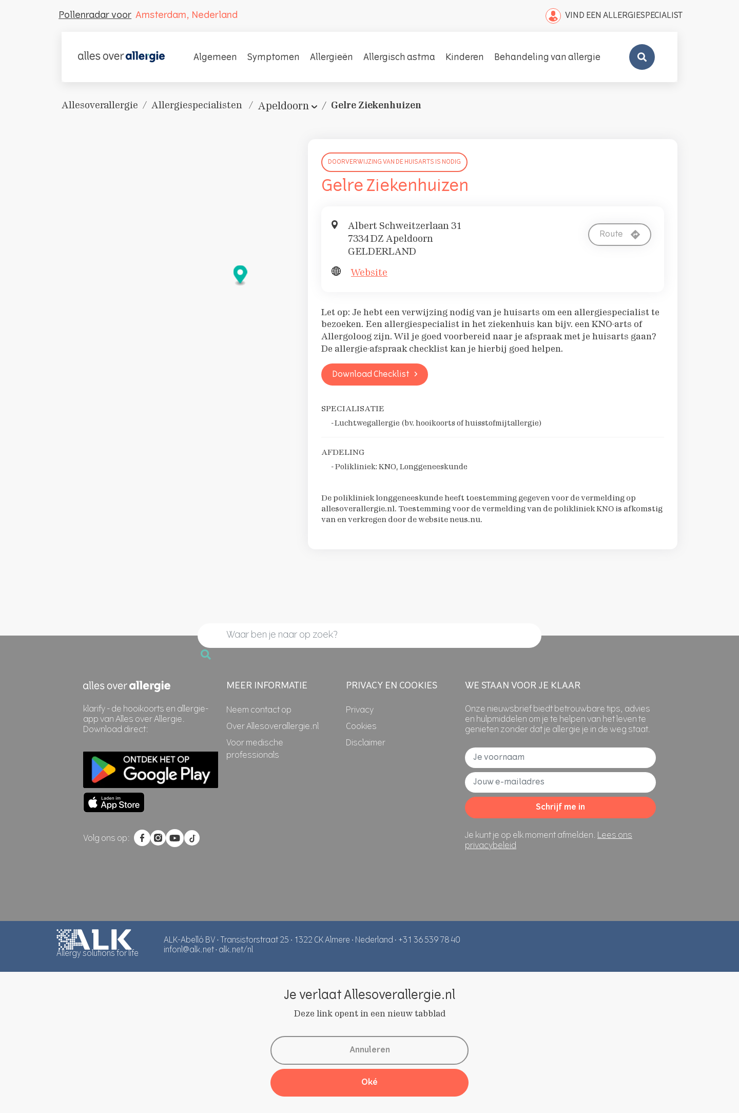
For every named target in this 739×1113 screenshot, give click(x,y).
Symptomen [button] (273, 57)
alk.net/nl (236, 950)
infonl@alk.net (189, 950)
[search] (369, 635)
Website (369, 272)
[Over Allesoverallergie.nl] (272, 727)
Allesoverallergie (100, 105)
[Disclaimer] (365, 743)
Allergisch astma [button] (399, 57)
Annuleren (369, 1050)
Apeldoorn (283, 105)
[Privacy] (360, 710)
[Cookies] (361, 727)
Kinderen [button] (464, 57)
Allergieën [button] (331, 57)
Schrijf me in (560, 807)
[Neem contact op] (258, 710)
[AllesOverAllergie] (121, 57)
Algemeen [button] (215, 57)
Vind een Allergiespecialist (614, 16)
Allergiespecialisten (197, 105)
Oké (369, 1083)
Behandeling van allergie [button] (547, 57)
